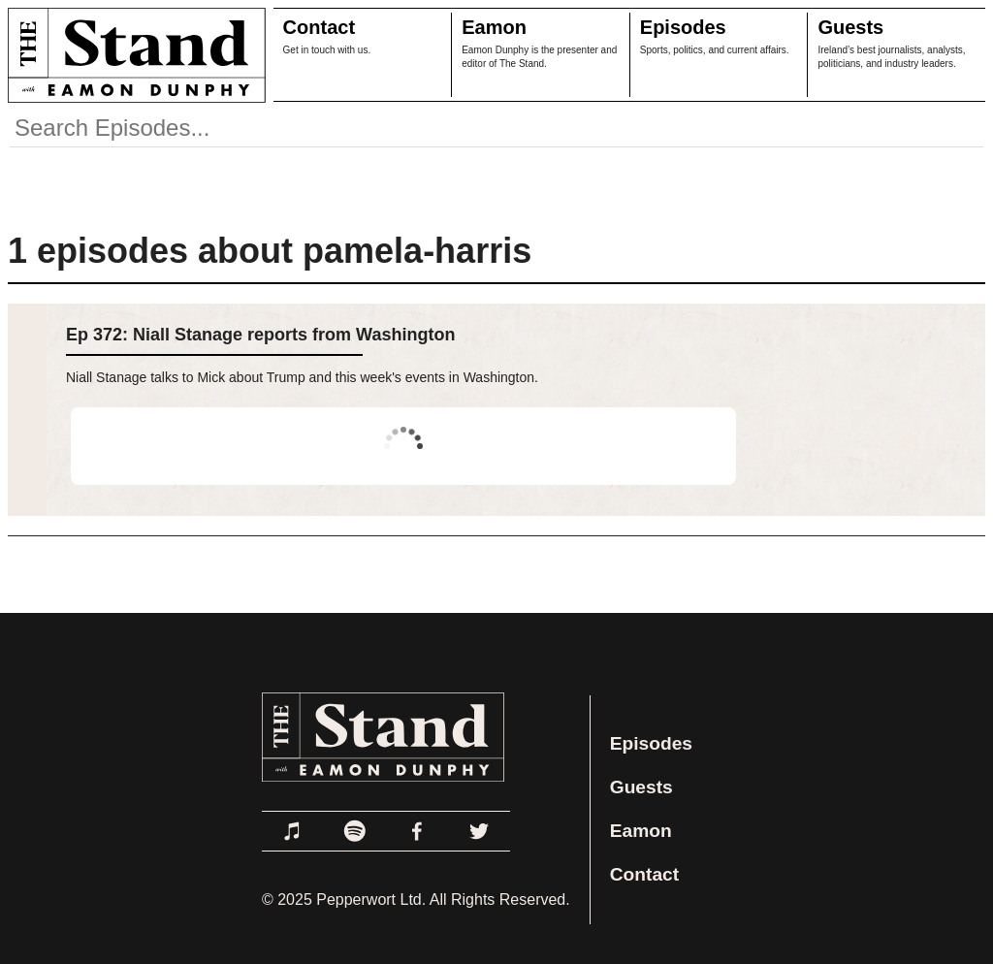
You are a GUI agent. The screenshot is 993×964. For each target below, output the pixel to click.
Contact (319, 27)
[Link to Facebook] (417, 831)
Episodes (683, 27)
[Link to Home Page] (133, 55)
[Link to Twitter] (479, 831)
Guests (850, 27)
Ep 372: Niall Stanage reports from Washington (260, 334)
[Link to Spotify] (355, 831)
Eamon (494, 27)
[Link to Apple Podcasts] (292, 831)
